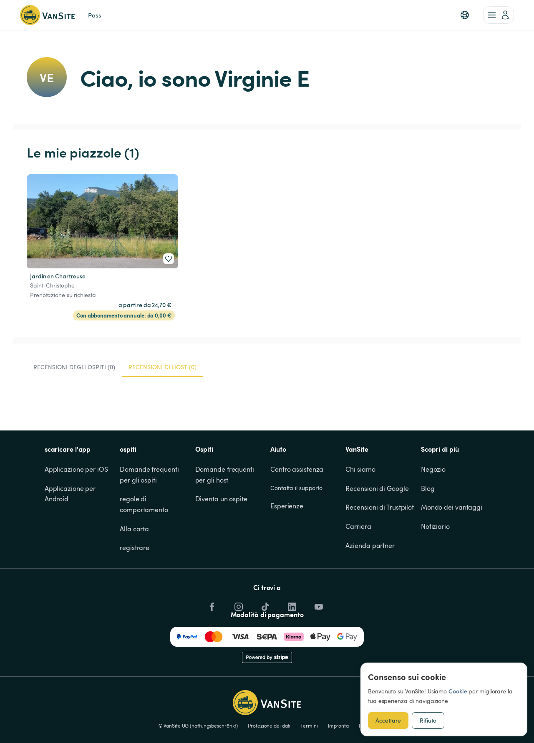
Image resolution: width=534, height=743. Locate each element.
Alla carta (134, 528)
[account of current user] (498, 15)
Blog (428, 488)
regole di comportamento (144, 504)
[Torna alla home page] (47, 15)
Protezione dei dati (269, 725)
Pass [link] (94, 15)
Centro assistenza (296, 469)
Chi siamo (360, 469)
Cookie (457, 691)
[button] (464, 15)
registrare (134, 547)
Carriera (358, 526)
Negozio (433, 469)
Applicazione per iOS (76, 469)
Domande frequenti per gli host (225, 475)
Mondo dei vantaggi (451, 507)
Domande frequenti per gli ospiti (150, 475)
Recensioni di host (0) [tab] (162, 367)
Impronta (338, 725)
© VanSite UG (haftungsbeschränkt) (198, 725)
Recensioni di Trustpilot (379, 507)
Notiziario (435, 526)
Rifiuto (428, 720)
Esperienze (286, 505)
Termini (308, 725)
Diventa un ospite (221, 498)
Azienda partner (370, 545)
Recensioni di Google (376, 488)
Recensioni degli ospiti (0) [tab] (74, 367)
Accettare (388, 720)
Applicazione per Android (71, 494)
